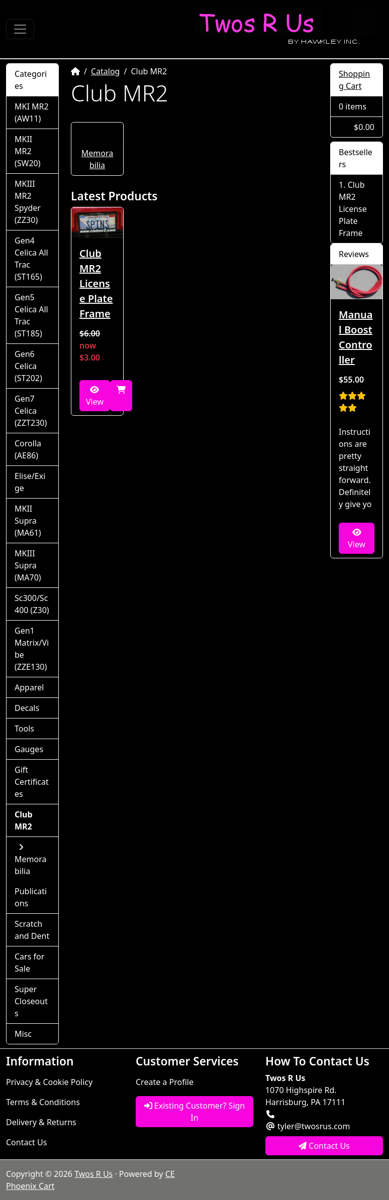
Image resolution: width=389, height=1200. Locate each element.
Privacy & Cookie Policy (49, 1082)
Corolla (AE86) (28, 449)
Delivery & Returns (41, 1122)
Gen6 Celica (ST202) (28, 366)
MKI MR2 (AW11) (32, 112)
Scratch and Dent (32, 929)
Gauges (29, 749)
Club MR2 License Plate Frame (96, 283)
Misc (23, 1033)
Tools (24, 728)
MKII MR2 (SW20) (28, 151)
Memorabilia (30, 860)
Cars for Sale (29, 962)
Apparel (29, 687)
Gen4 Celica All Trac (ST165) (31, 258)
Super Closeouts (31, 1001)
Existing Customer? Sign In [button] (194, 1111)
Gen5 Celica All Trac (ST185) (31, 315)
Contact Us (26, 1142)
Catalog (105, 71)
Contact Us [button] (324, 1145)
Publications (31, 897)
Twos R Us (93, 1173)
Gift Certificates (32, 781)
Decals (27, 707)
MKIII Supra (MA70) (28, 565)
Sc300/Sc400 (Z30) (32, 604)
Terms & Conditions (43, 1102)
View (95, 396)
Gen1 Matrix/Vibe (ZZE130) (32, 648)
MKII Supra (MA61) (28, 520)
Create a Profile (164, 1082)
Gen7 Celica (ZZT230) (31, 410)
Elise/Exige (30, 482)
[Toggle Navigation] (20, 29)
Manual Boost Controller (356, 337)
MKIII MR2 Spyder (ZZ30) (28, 201)
